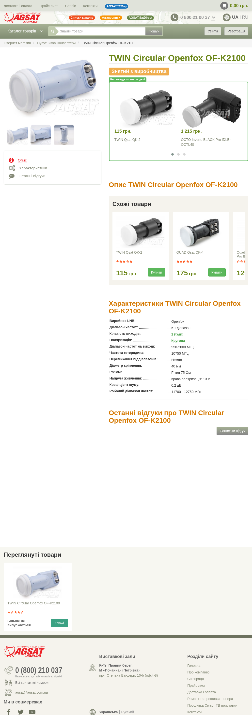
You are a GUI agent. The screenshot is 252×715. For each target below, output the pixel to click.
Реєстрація (236, 31)
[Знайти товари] (100, 31)
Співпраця (195, 679)
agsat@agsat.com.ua (31, 692)
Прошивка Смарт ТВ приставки (212, 705)
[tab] (52, 160)
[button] (172, 154)
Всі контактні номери (31, 683)
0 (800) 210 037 (38, 670)
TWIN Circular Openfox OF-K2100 (33, 603)
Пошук (154, 31)
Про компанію (198, 672)
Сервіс (70, 6)
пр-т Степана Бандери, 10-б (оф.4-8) (128, 675)
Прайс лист (49, 6)
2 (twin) (177, 334)
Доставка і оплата (18, 6)
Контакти (90, 6)
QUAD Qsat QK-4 (190, 252)
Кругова (178, 341)
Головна (193, 666)
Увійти (213, 31)
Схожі (59, 623)
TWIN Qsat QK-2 (127, 140)
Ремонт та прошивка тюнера (210, 699)
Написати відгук (232, 431)
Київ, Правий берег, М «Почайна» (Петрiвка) (119, 667)
